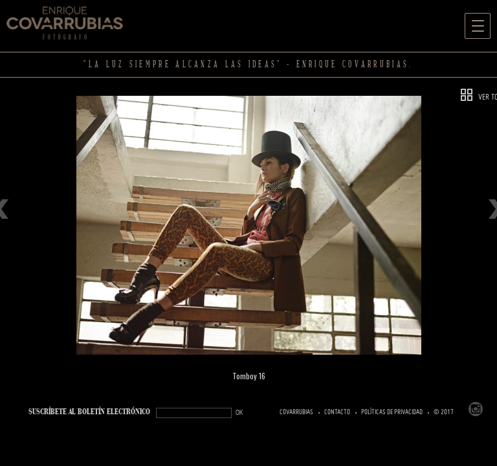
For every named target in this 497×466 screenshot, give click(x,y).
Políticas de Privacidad (392, 412)
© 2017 (444, 412)
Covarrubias (296, 412)
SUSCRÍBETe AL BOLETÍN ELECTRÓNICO (89, 412)
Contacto (337, 412)
